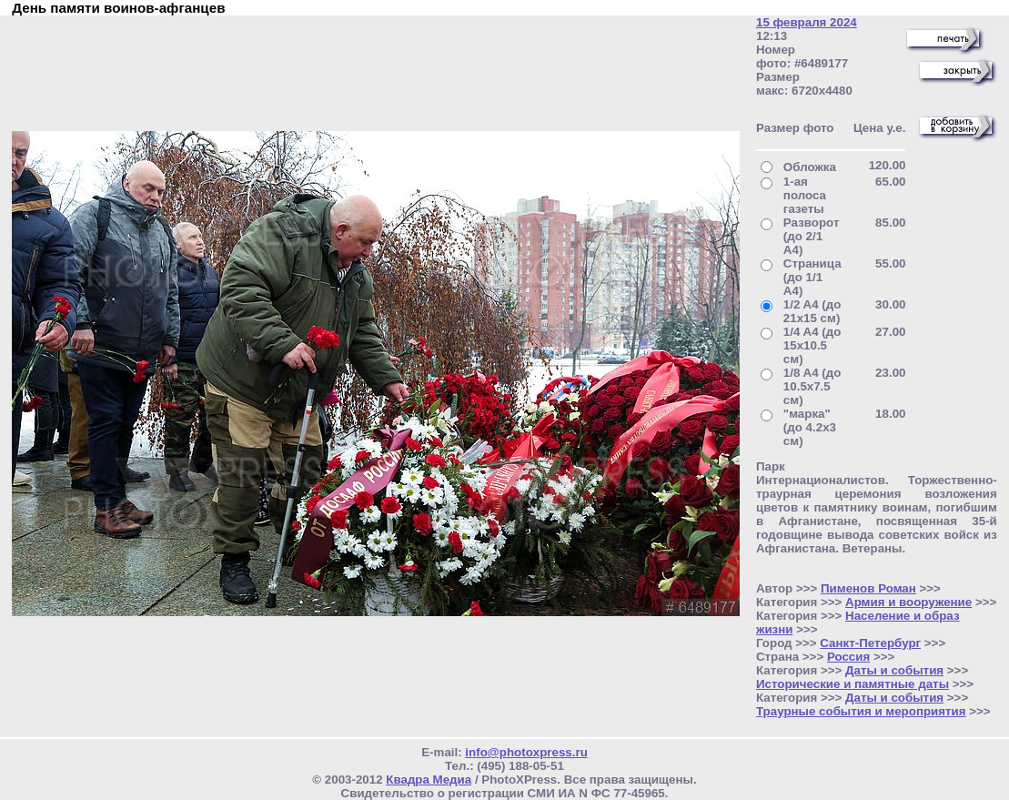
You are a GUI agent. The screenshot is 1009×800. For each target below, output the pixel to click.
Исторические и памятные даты (852, 684)
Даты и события (894, 670)
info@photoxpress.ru (526, 752)
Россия (848, 656)
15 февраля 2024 (806, 22)
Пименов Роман (868, 588)
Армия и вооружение (908, 602)
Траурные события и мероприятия (861, 711)
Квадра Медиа (428, 779)
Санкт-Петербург (870, 643)
